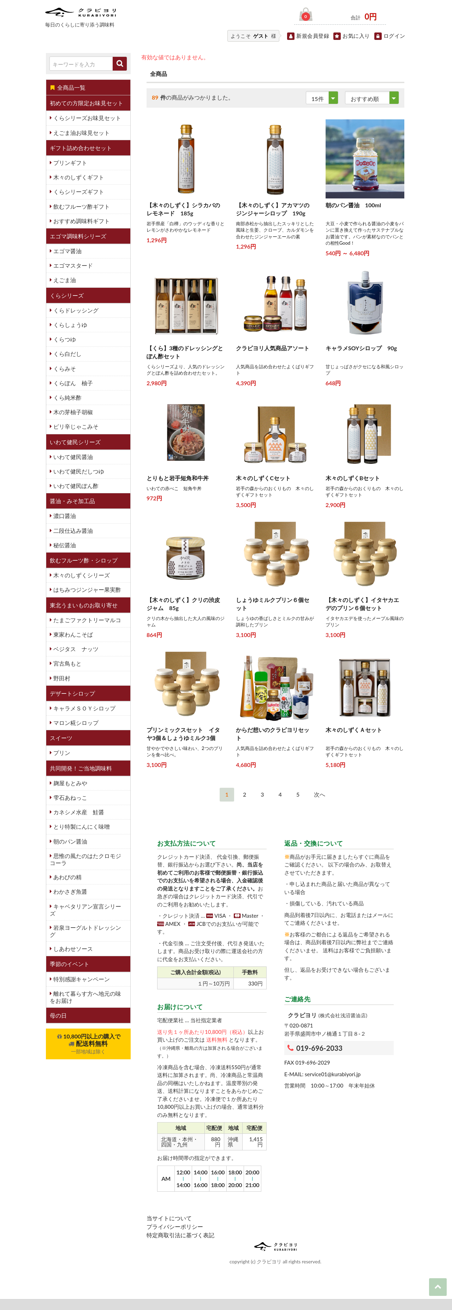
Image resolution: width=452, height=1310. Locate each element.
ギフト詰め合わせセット (81, 147)
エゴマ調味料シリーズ (78, 236)
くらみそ (64, 368)
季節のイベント (69, 963)
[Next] (319, 795)
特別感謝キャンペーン (81, 979)
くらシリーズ (67, 295)
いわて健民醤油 (72, 456)
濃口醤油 (64, 515)
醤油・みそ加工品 (72, 501)
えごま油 (64, 279)
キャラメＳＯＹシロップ (83, 708)
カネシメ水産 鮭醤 (78, 812)
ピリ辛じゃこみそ (75, 426)
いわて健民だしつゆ (78, 471)
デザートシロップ (72, 693)
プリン (61, 752)
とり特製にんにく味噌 (81, 826)
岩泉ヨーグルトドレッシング (85, 931)
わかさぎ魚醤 (69, 891)
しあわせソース (72, 948)
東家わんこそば (72, 634)
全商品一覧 (67, 87)
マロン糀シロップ (75, 722)
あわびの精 (67, 877)
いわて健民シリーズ (75, 442)
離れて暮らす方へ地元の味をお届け (85, 997)
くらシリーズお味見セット (86, 117)
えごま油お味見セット (81, 132)
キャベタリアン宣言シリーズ (85, 910)
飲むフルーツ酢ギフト (81, 206)
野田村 (61, 678)
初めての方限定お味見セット (86, 103)
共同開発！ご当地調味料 (81, 768)
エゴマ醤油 (67, 251)
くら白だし (67, 353)
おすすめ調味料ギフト (81, 221)
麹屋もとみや (69, 783)
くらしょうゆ (69, 324)
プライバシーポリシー (175, 1226)
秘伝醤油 (64, 545)
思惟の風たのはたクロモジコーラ (85, 859)
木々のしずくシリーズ (81, 575)
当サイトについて (169, 1218)
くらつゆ (64, 339)
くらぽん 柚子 (72, 383)
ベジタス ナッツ (75, 648)
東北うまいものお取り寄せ (84, 605)
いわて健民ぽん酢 (75, 485)
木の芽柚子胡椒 (72, 412)
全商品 (158, 73)
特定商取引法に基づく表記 (180, 1235)
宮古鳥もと (67, 663)
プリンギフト (69, 162)
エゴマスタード (72, 265)
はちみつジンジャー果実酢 (86, 589)
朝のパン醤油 (69, 841)
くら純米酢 (67, 397)
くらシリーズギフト (78, 191)
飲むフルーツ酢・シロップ (84, 560)
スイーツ (61, 737)
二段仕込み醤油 (72, 530)
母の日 (58, 1015)
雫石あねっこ (69, 797)
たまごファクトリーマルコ (86, 620)
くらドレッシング (75, 310)
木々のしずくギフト (78, 177)
